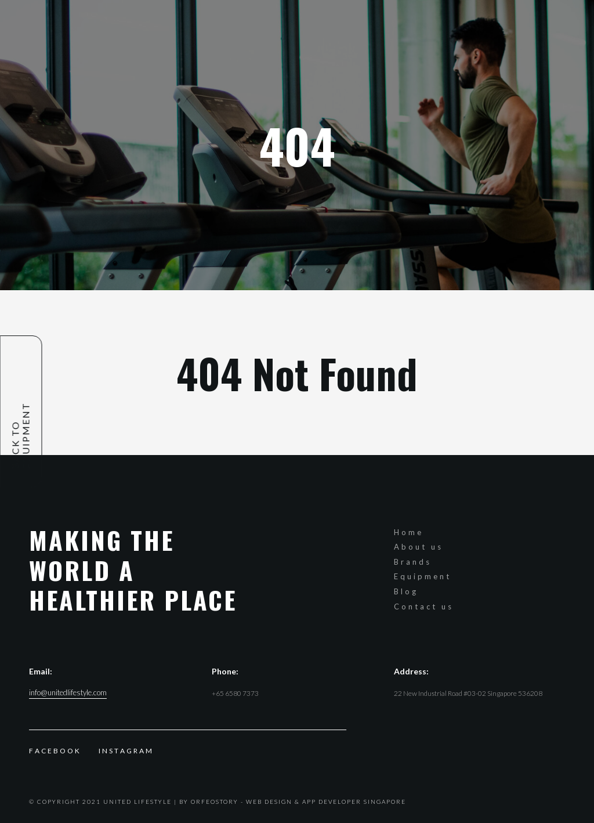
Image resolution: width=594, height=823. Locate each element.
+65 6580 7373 (235, 693)
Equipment (422, 576)
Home (408, 532)
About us (418, 546)
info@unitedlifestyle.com (68, 692)
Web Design (269, 801)
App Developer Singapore (354, 801)
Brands (413, 561)
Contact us (424, 606)
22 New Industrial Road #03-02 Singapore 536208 (468, 693)
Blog (406, 591)
